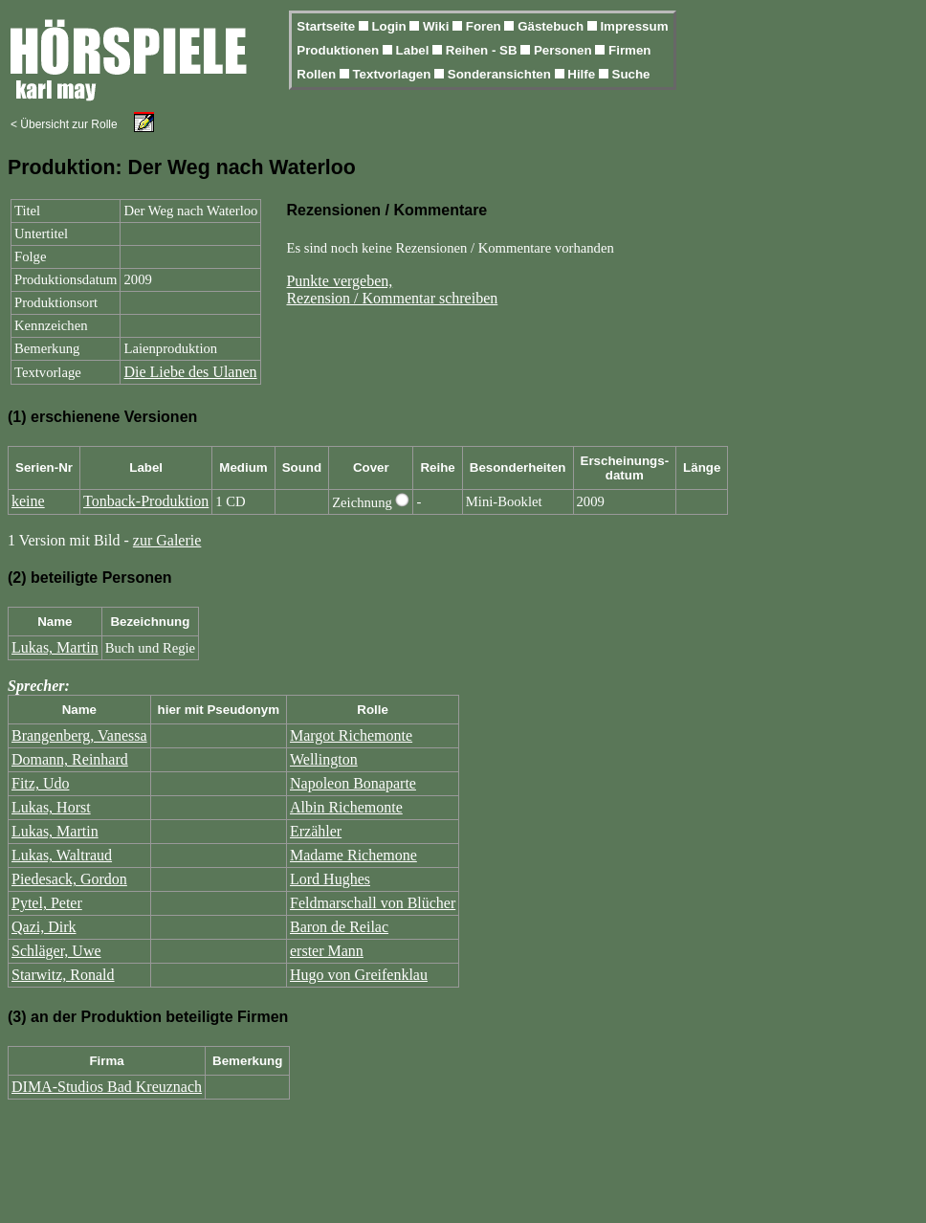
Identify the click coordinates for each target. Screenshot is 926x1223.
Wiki (437, 26)
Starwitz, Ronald (63, 975)
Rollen (318, 74)
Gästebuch (552, 26)
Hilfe (583, 74)
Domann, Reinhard (69, 759)
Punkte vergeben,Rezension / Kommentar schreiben (391, 289)
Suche (631, 74)
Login (390, 26)
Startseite (327, 26)
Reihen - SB (483, 50)
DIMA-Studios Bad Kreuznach (106, 1086)
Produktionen (340, 50)
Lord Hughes (330, 879)
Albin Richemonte (346, 807)
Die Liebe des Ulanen (189, 372)
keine (28, 501)
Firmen (629, 50)
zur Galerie (167, 540)
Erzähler (316, 831)
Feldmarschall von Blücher (372, 903)
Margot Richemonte (351, 735)
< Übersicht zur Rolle (64, 124)
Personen (564, 50)
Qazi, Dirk (44, 927)
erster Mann (327, 951)
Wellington (324, 759)
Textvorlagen (393, 74)
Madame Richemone (353, 855)
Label (414, 50)
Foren (485, 26)
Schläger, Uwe (56, 951)
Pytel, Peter (46, 903)
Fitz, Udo (40, 783)
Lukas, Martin (55, 647)
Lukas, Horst (51, 807)
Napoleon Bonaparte (353, 783)
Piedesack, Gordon (69, 879)
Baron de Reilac (339, 927)
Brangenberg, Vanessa (79, 735)
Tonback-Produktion (146, 501)
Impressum (634, 26)
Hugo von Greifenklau (359, 975)
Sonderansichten (501, 74)
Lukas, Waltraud (61, 855)
